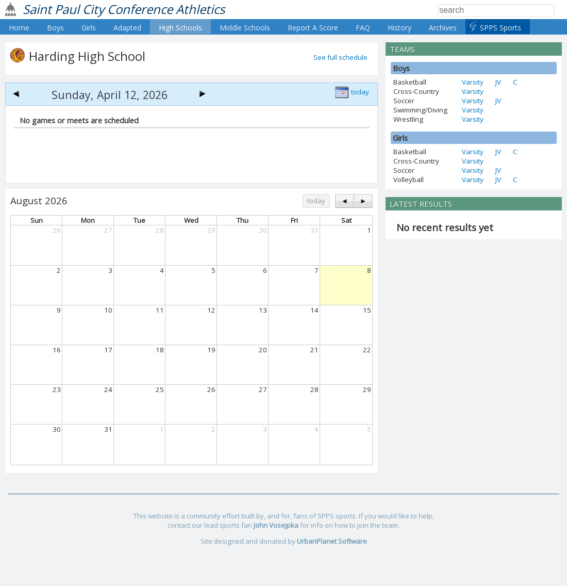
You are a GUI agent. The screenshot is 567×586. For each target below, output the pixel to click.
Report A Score (313, 27)
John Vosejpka (276, 525)
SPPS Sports (500, 27)
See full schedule (340, 57)
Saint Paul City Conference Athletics (124, 9)
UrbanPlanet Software (332, 541)
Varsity (472, 82)
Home (19, 27)
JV (498, 82)
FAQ (363, 27)
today (360, 91)
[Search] (496, 10)
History (399, 27)
